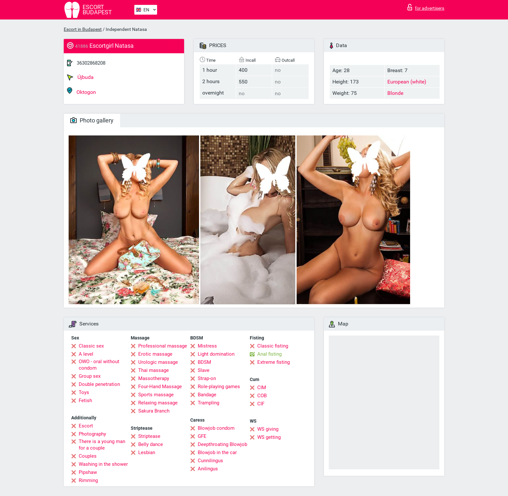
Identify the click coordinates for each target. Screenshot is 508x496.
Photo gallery (92, 120)
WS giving (267, 429)
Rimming (88, 480)
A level (86, 354)
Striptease (149, 436)
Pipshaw (88, 472)
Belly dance (150, 444)
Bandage (207, 395)
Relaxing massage (158, 403)
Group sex (89, 376)
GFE (202, 436)
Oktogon (81, 91)
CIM (261, 387)
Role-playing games (219, 386)
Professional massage (162, 346)
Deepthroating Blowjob (222, 444)
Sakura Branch (153, 411)
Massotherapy (153, 378)
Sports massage (156, 395)
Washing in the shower (103, 464)
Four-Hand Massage (160, 386)
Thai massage (153, 370)
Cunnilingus (210, 461)
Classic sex (91, 346)
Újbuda (80, 77)
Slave (203, 370)
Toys (84, 392)
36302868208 (91, 63)
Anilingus (208, 469)
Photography (92, 434)
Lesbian (146, 452)
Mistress (207, 346)
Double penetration (99, 384)
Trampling (208, 403)
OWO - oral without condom (99, 365)
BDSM (204, 362)
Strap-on (207, 378)
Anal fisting (269, 354)
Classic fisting (272, 346)
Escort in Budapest (83, 29)
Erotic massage (155, 354)
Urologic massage (158, 362)
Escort (86, 426)
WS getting (269, 437)
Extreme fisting (273, 362)
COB (262, 396)
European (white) (406, 82)
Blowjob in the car (217, 452)
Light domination (216, 354)
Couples (88, 456)
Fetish (85, 400)
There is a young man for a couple (102, 445)
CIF (260, 404)
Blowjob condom (216, 428)
